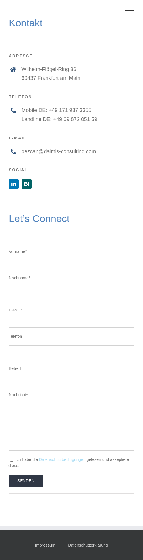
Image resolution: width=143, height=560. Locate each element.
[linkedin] (14, 184)
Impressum (45, 545)
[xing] (27, 184)
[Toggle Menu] (130, 8)
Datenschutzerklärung (88, 545)
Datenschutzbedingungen (62, 459)
